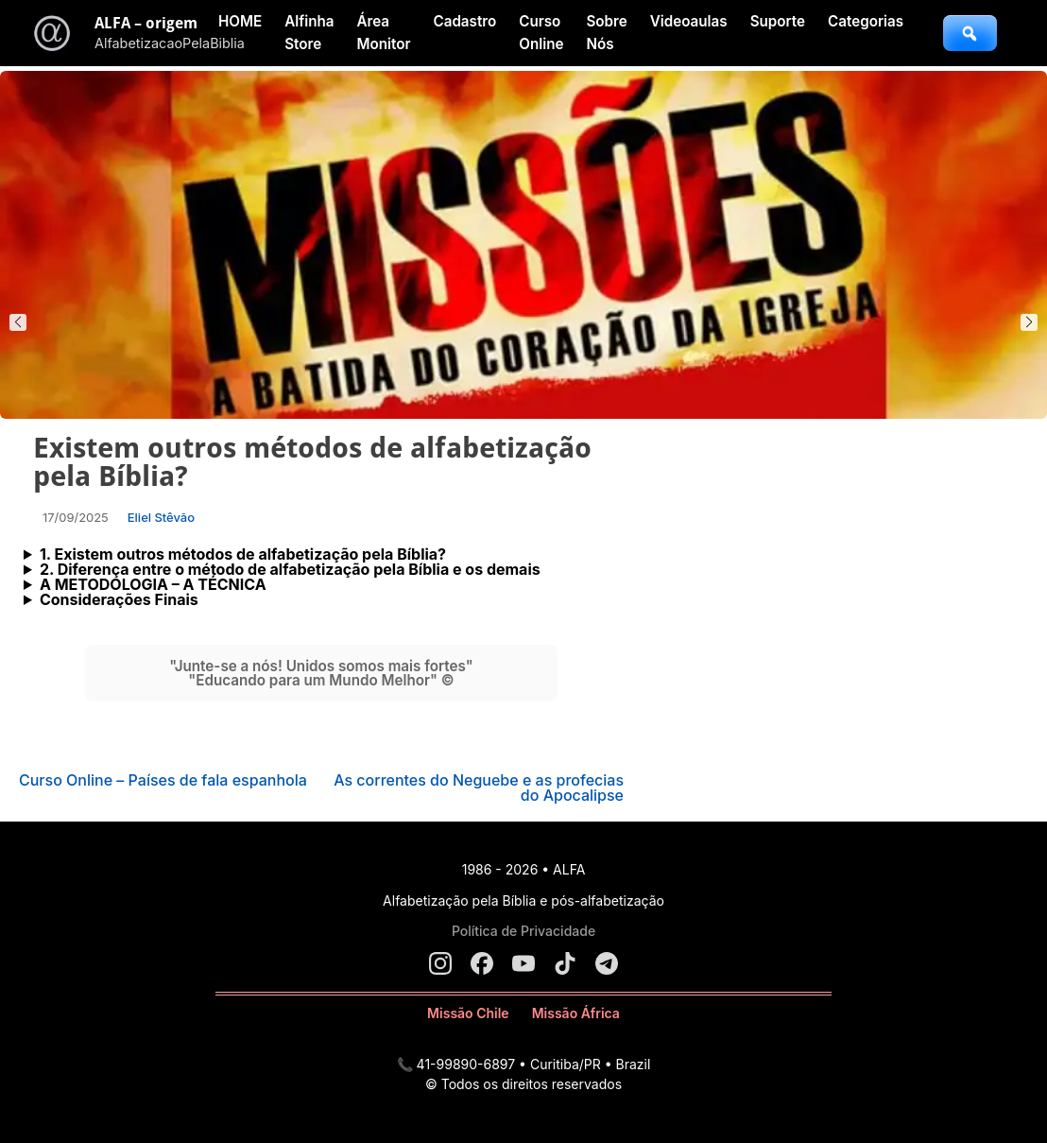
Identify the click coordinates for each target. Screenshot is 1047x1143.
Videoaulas (689, 21)
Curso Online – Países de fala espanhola (163, 780)
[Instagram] (440, 963)
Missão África (576, 1013)
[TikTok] (565, 963)
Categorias (865, 21)
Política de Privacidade (523, 931)
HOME (240, 21)
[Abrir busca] (969, 33)
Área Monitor (383, 32)
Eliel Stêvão (161, 517)
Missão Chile (468, 1013)
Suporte (777, 21)
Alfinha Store (309, 32)
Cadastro (464, 21)
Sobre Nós (606, 32)
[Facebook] (482, 963)
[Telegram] (606, 963)
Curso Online (541, 32)
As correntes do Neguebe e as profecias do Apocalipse (479, 788)
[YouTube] (523, 963)
